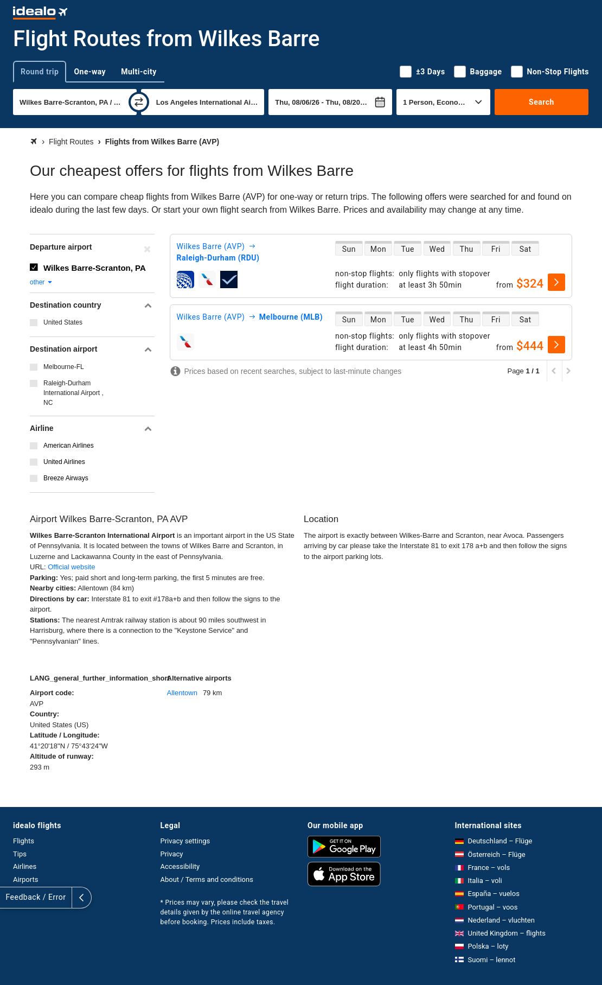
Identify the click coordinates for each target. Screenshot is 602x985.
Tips (20, 854)
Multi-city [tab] (139, 71)
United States (62, 322)
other (41, 282)
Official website (71, 567)
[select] (556, 282)
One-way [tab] (90, 71)
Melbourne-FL (63, 367)
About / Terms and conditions (207, 879)
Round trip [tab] (40, 71)
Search (541, 102)
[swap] (139, 102)
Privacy (172, 854)
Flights (23, 841)
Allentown (182, 693)
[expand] (10, 897)
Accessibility (180, 866)
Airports (25, 879)
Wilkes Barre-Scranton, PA (94, 267)
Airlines (24, 866)
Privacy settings (185, 841)
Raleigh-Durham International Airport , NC (73, 392)
